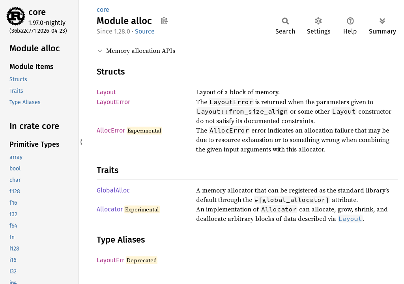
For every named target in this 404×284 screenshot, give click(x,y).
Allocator (110, 209)
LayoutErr (110, 260)
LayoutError (113, 102)
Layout (106, 92)
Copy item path (164, 20)
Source (145, 31)
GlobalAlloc (113, 190)
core (37, 12)
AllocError (111, 130)
